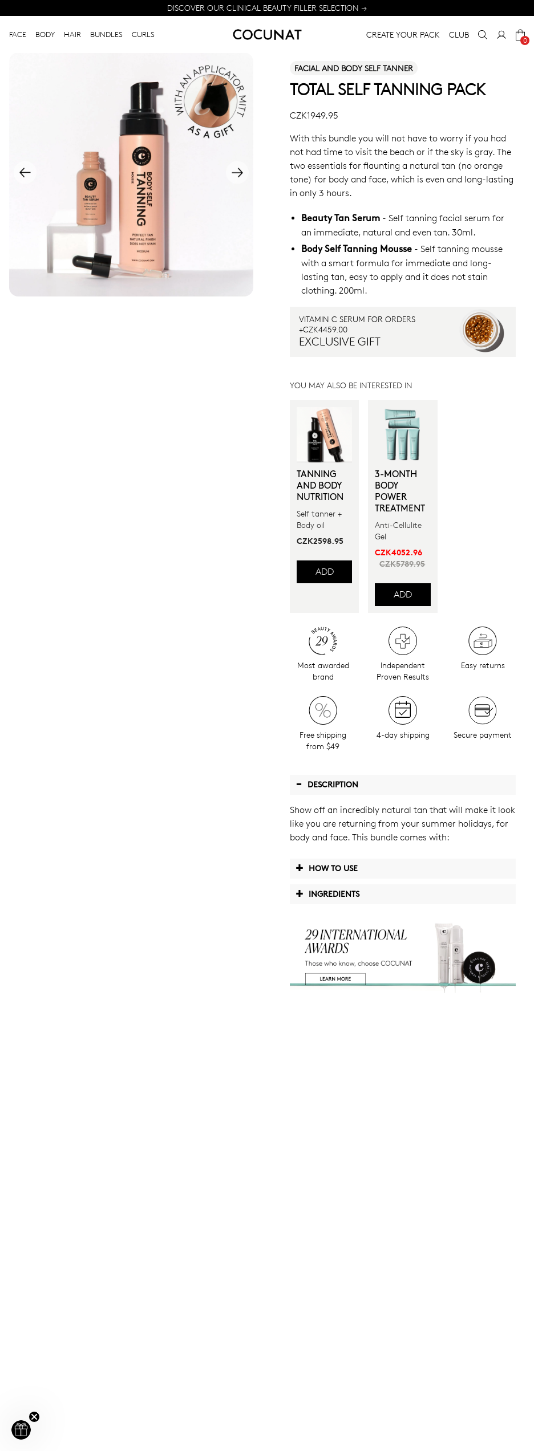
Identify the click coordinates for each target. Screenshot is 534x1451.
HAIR (72, 34)
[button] (21, 1430)
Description (327, 784)
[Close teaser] (34, 1416)
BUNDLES (106, 34)
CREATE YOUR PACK (403, 34)
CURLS (143, 34)
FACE (17, 34)
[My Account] (501, 35)
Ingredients (327, 893)
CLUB (459, 34)
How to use (327, 867)
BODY (45, 34)
